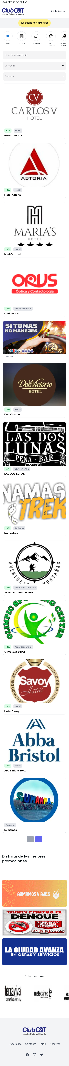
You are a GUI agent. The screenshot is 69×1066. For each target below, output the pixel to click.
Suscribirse (15, 1044)
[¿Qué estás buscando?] (34, 56)
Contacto (30, 1044)
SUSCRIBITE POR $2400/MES (34, 23)
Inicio (43, 1044)
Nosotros (55, 1044)
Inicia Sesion (58, 11)
